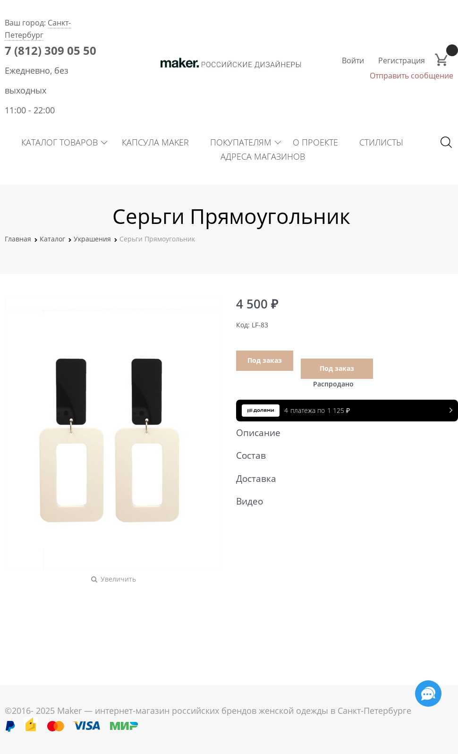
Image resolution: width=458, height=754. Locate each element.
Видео (342, 501)
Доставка (342, 478)
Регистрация (401, 60)
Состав (342, 455)
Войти (353, 60)
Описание (342, 433)
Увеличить (118, 578)
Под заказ (264, 360)
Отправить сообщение (411, 75)
